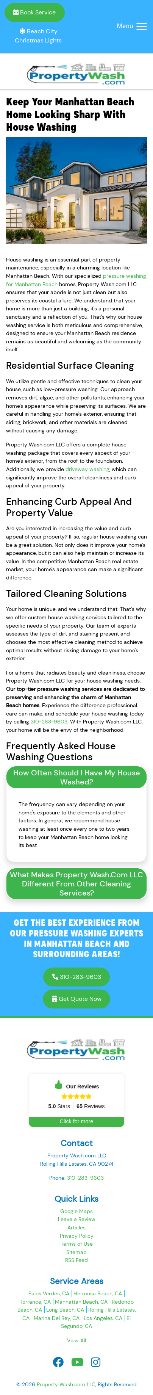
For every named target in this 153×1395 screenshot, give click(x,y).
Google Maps (76, 1211)
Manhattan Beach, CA (81, 1301)
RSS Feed (76, 1260)
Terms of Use (77, 1243)
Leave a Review (76, 1219)
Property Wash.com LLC (66, 1384)
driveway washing (87, 469)
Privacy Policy (77, 1235)
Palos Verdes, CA (48, 1293)
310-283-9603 (49, 721)
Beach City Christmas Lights (38, 35)
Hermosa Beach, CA (97, 1293)
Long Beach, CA (65, 1309)
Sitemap (76, 1252)
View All (76, 1340)
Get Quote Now (76, 999)
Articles (76, 1227)
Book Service (34, 12)
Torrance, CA (35, 1301)
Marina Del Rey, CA (57, 1318)
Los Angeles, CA (103, 1318)
